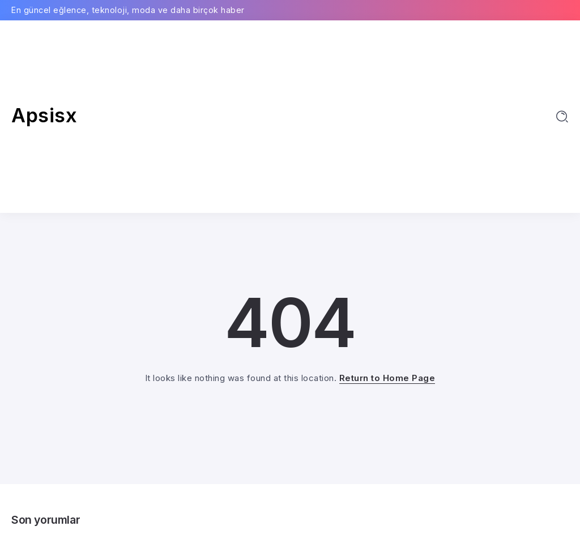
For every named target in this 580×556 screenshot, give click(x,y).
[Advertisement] (290, 116)
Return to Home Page (387, 378)
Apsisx (44, 115)
